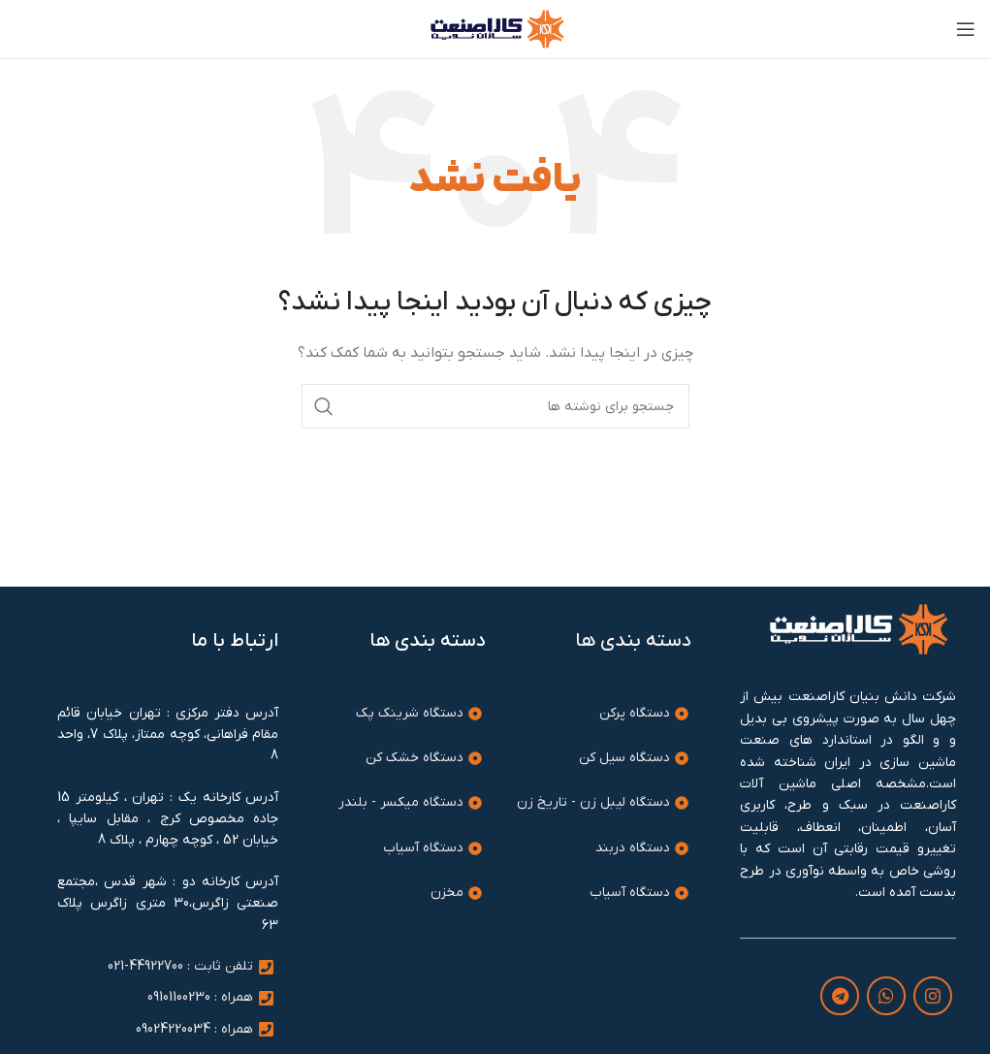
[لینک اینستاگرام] (932, 995)
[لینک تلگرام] (839, 995)
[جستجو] (495, 406)
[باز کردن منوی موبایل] (965, 29)
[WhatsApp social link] (886, 995)
